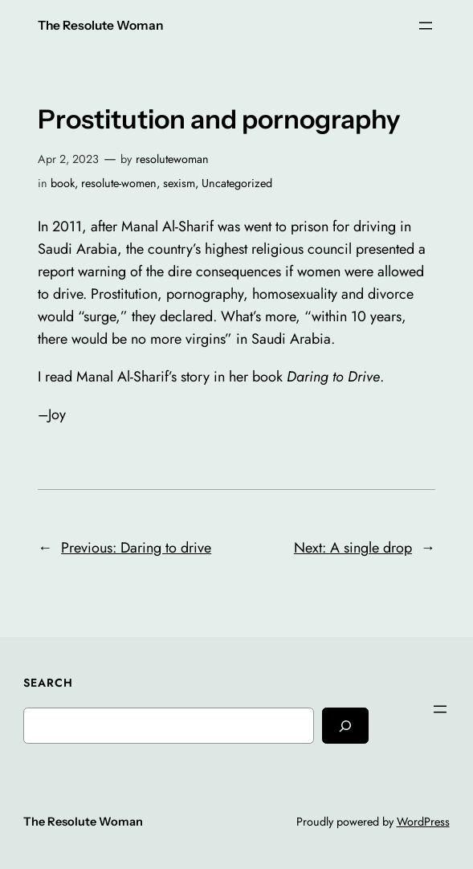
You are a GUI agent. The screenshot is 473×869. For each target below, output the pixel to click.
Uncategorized (237, 183)
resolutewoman (172, 159)
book (63, 183)
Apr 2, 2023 (68, 159)
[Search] (345, 726)
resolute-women (119, 183)
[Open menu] (425, 25)
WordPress (423, 822)
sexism (179, 183)
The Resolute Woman (100, 25)
